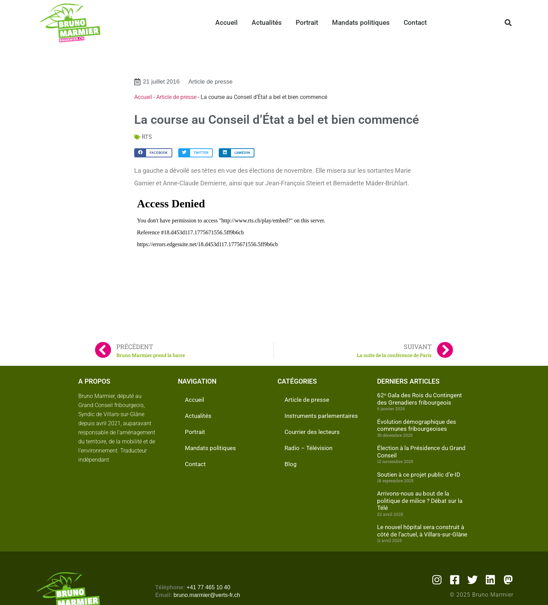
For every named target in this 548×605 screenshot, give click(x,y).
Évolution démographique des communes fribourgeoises (416, 425)
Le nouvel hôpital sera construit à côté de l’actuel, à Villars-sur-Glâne (422, 531)
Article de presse (210, 81)
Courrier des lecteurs (312, 431)
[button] (508, 23)
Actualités (267, 23)
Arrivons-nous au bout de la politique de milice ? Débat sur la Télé (419, 500)
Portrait (307, 23)
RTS (147, 137)
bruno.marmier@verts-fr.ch (206, 595)
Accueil (226, 23)
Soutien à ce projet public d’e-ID (418, 474)
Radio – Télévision (308, 447)
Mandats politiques (361, 23)
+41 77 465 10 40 (208, 587)
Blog (290, 464)
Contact (415, 23)
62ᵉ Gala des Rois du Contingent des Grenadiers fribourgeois (419, 399)
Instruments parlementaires (321, 415)
